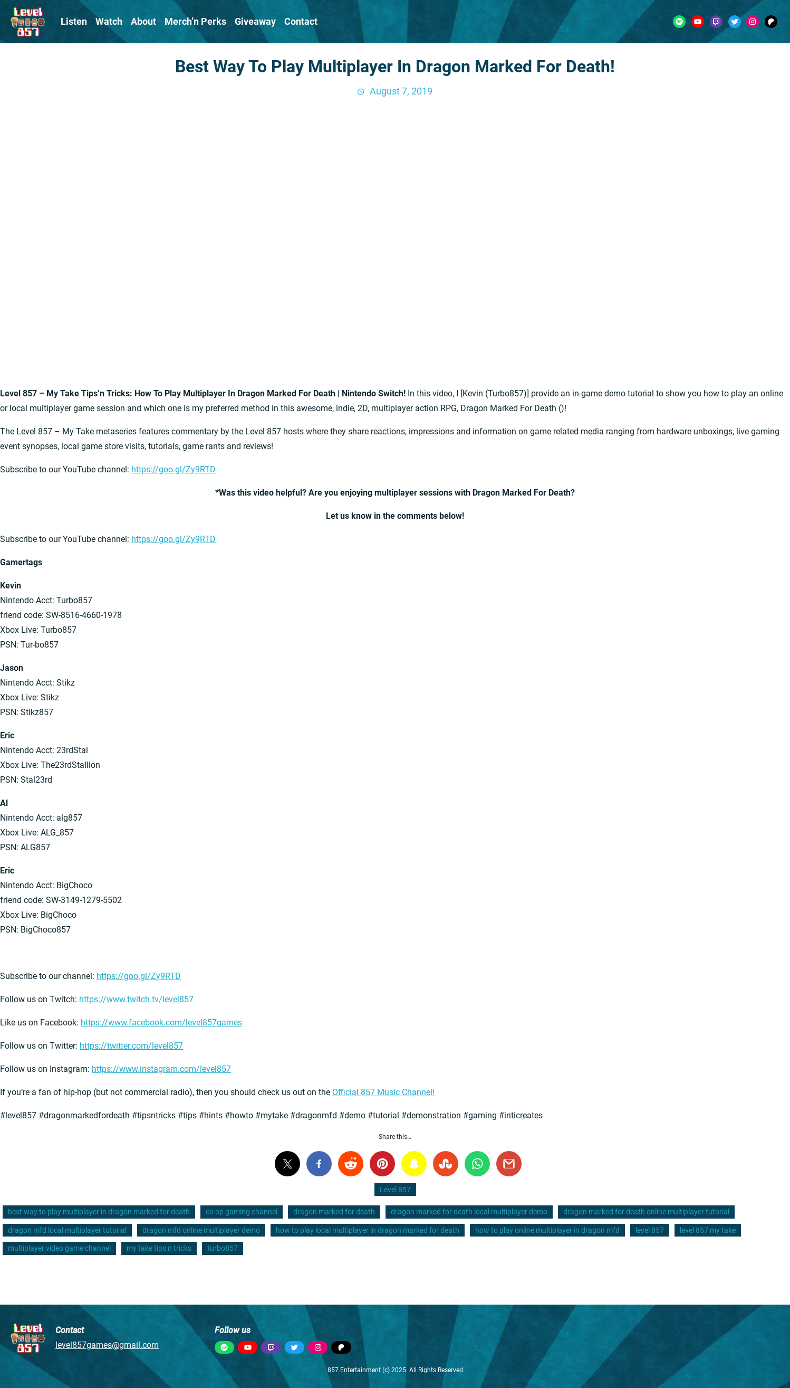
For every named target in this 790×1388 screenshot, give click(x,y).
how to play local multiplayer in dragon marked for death (367, 1230)
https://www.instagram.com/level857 (161, 1069)
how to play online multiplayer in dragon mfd (547, 1230)
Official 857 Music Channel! (383, 1092)
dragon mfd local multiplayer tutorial (67, 1230)
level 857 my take (708, 1230)
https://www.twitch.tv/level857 (136, 999)
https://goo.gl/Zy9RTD (173, 469)
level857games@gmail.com (107, 1345)
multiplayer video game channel (59, 1248)
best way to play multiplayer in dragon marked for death (99, 1212)
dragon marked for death (334, 1212)
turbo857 (222, 1248)
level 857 (649, 1230)
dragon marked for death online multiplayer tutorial (646, 1212)
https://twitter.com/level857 (131, 1046)
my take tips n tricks (159, 1248)
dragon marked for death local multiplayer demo (469, 1212)
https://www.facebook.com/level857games (161, 1023)
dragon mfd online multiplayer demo (201, 1230)
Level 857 (395, 1189)
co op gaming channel (241, 1212)
